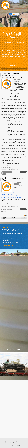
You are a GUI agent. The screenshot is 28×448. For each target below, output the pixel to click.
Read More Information (7, 245)
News (10, 209)
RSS (25, 215)
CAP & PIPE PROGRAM (14, 61)
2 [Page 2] (5, 217)
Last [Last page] (24, 217)
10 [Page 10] (19, 217)
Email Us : (15, 14)
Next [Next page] (22, 217)
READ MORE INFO (14, 65)
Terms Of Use (19, 442)
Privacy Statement (9, 442)
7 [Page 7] (14, 217)
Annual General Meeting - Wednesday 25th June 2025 (11, 74)
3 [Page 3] (7, 217)
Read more (23, 171)
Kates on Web (17, 445)
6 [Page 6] (12, 217)
